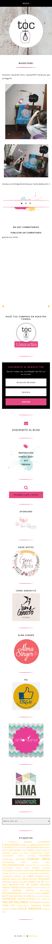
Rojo (33, 893)
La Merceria (32, 873)
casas (47, 853)
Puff (36, 888)
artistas (22, 848)
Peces (47, 882)
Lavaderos (44, 873)
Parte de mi (36, 881)
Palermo (24, 882)
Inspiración (42, 870)
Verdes (5, 909)
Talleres (21, 902)
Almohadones (11, 844)
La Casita (20, 873)
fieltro (46, 868)
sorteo (21, 899)
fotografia (8, 870)
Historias (28, 870)
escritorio (7, 868)
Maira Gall (33, 936)
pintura (45, 884)
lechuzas (7, 876)
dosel (36, 862)
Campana (6, 853)
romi (38, 893)
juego (12, 873)
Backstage (32, 847)
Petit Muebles (10, 885)
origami (15, 882)
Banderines (44, 847)
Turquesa (36, 905)
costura (20, 859)
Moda (25, 879)
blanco (38, 850)
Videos (14, 909)
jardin (5, 873)
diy (23, 862)
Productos (18, 887)
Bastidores (15, 850)
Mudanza (33, 879)
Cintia (20, 856)
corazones (7, 859)
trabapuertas (23, 906)
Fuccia (19, 870)
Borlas (46, 850)
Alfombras (44, 842)
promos (30, 888)
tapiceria (35, 902)
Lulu (47, 876)
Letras (17, 876)
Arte (16, 847)
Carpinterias (36, 853)
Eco (48, 862)
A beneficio (10, 842)
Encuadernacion (13, 865)
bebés (24, 850)
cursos (33, 859)
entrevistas (30, 865)
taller (7, 902)
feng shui (23, 868)
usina (46, 905)
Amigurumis (36, 845)
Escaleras (45, 865)
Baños (5, 850)
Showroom (9, 898)
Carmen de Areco (20, 853)
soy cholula (43, 899)
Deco (46, 859)
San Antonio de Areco (21, 896)
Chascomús (8, 856)
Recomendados (12, 893)
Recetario (45, 890)
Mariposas (16, 879)
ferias (35, 868)
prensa (26, 464)
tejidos (46, 902)
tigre (5, 905)
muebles (44, 879)
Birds (31, 850)
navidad (6, 882)
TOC (13, 905)
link (24, 876)
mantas (6, 879)
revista (26, 893)
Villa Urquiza (29, 908)
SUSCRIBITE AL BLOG (26, 430)
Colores (44, 855)
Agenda (28, 842)
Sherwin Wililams (42, 896)
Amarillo (25, 845)
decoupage (8, 862)
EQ (38, 865)
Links (30, 876)
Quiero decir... (23, 890)
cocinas (31, 856)
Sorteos (31, 899)
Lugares (39, 876)
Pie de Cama (29, 884)
